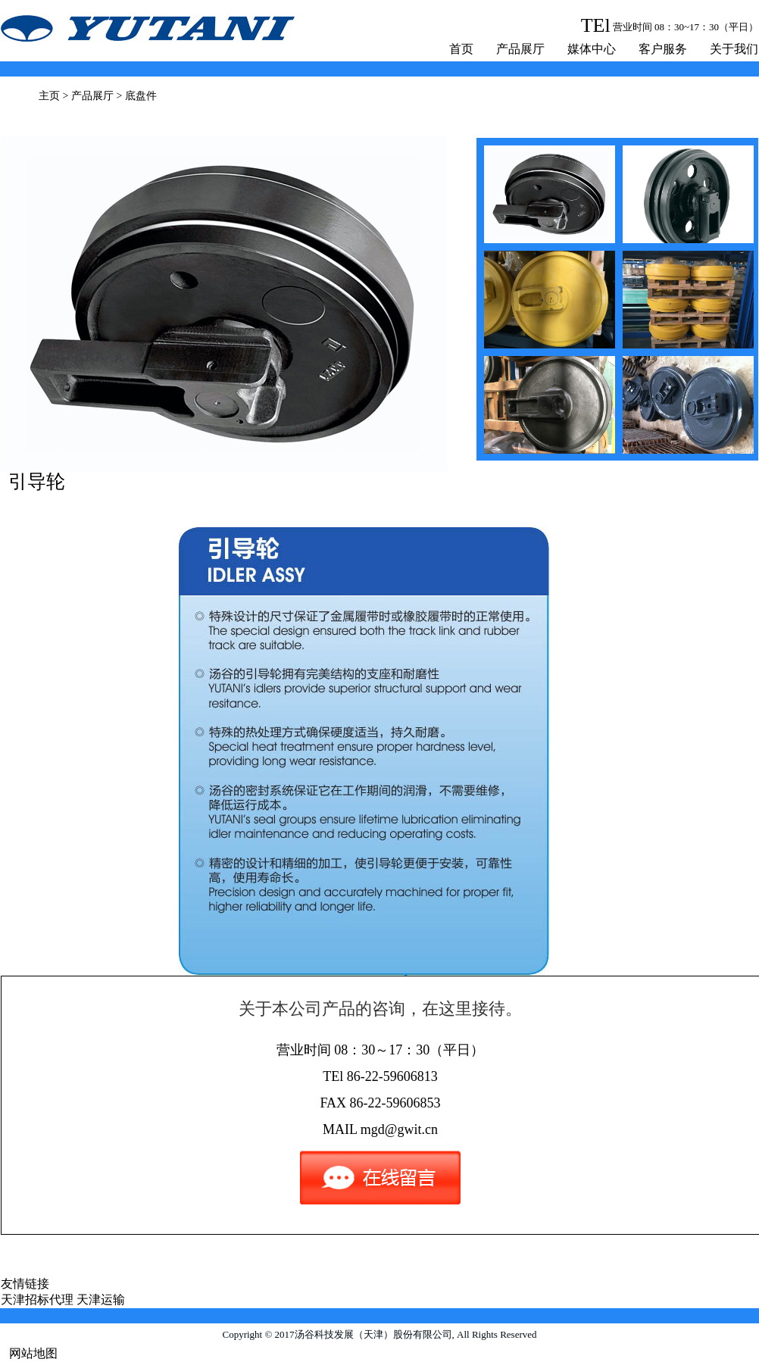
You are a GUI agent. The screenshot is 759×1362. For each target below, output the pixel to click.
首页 (461, 48)
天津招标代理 (37, 1299)
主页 (49, 96)
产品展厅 (520, 48)
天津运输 (101, 1299)
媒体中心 (591, 48)
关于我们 (734, 48)
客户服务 (663, 48)
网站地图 (33, 1353)
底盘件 (141, 96)
